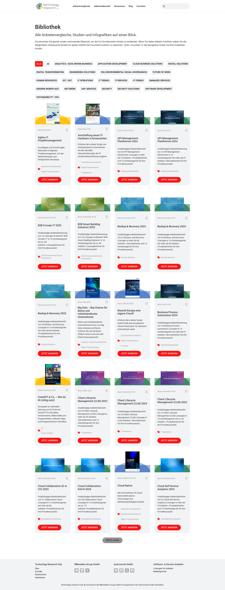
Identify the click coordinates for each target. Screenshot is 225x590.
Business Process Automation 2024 (167, 314)
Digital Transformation (50, 72)
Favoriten (141, 6)
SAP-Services (88, 89)
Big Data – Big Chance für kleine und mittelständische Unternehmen (92, 312)
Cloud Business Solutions (147, 64)
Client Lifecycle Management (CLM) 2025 (172, 401)
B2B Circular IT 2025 (49, 225)
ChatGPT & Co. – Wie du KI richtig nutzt (52, 398)
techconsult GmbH (146, 585)
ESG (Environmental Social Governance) (124, 72)
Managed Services (159, 80)
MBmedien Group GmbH (110, 585)
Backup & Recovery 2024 (171, 226)
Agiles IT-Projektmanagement (50, 139)
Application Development (112, 64)
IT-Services (121, 80)
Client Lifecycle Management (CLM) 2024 (132, 402)
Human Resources (46, 80)
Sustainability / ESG (47, 97)
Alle (38, 64)
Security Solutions (128, 89)
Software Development (158, 89)
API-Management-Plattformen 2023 (128, 140)
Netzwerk (70, 89)
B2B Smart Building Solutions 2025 (89, 226)
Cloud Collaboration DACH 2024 (89, 487)
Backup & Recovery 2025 (52, 313)
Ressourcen (119, 6)
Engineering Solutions (82, 72)
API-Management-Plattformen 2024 (168, 140)
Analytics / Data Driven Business (73, 64)
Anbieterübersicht (102, 6)
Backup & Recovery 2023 (132, 226)
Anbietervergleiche (81, 6)
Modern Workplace (47, 89)
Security (107, 89)
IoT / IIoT (67, 80)
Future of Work (161, 72)
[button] (112, 540)
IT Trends (104, 80)
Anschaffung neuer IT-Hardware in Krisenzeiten (92, 137)
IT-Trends (138, 80)
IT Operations (85, 80)
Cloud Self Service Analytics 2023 (168, 487)
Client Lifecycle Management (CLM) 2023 (92, 399)
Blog (131, 6)
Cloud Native (125, 485)
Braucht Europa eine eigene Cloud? (129, 312)
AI (48, 64)
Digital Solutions (178, 64)
